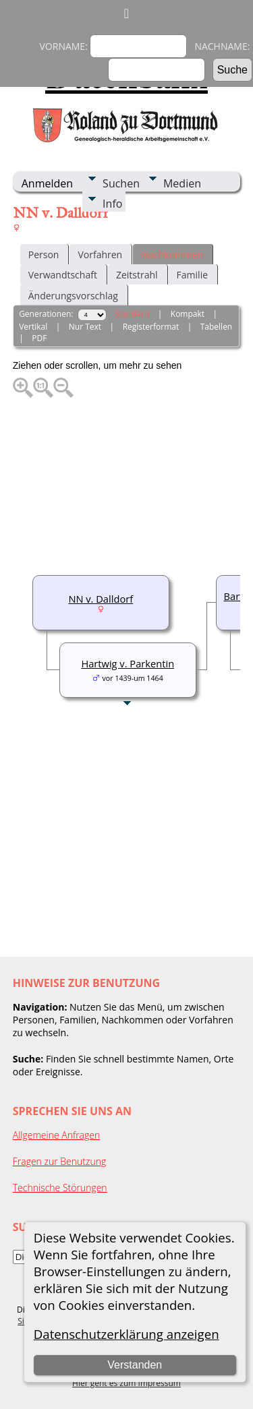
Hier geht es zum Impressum (126, 1383)
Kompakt (187, 314)
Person (43, 254)
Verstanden (134, 1365)
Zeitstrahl (137, 274)
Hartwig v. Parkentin (127, 663)
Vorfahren (100, 254)
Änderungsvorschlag (73, 295)
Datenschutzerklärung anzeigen (126, 1333)
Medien (182, 183)
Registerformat (151, 326)
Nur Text (85, 326)
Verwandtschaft (62, 274)
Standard (132, 314)
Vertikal (33, 326)
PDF (39, 338)
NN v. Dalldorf (100, 598)
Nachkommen (172, 254)
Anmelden (47, 183)
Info (112, 203)
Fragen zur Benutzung (60, 1161)
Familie (192, 274)
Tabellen (216, 326)
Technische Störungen (60, 1187)
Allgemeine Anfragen (57, 1135)
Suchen (121, 183)
